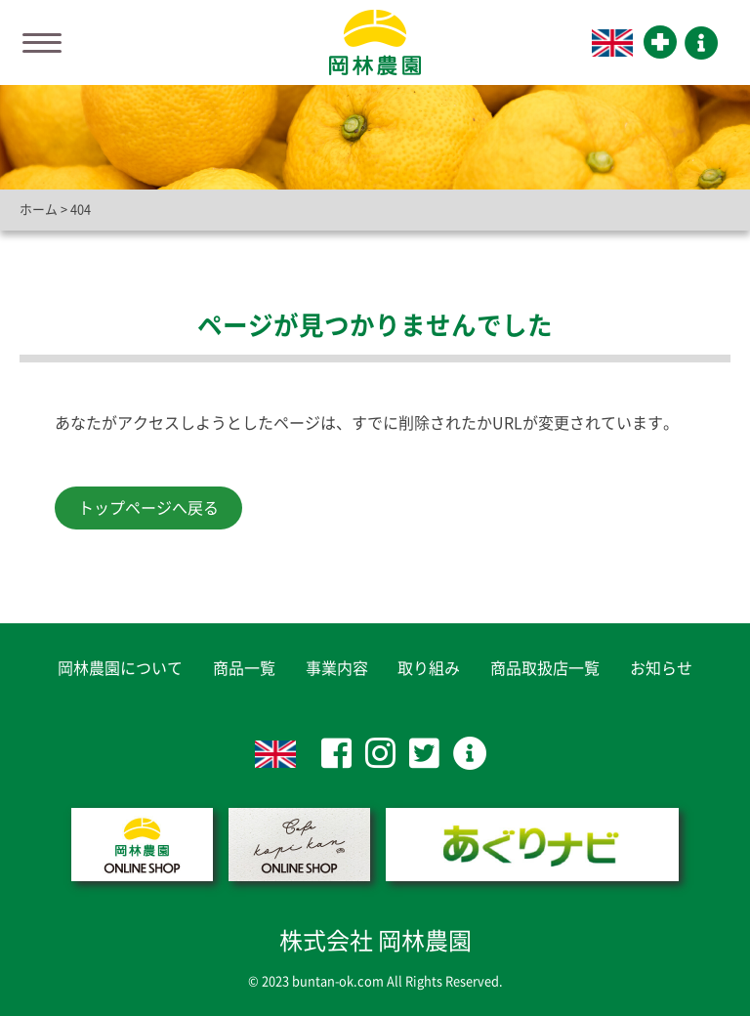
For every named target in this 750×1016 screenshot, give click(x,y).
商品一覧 (244, 668)
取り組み (428, 668)
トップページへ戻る (148, 508)
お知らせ (661, 668)
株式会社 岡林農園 (375, 940)
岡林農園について (120, 668)
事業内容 (337, 668)
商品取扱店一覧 (545, 668)
